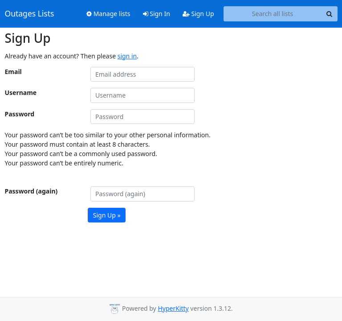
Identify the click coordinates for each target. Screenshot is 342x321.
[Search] (330, 13)
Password (20, 114)
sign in (127, 56)
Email (13, 71)
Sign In (156, 13)
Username (21, 92)
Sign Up (198, 13)
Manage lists (108, 13)
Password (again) (31, 191)
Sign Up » (107, 215)
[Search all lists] (273, 13)
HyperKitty (173, 308)
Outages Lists (29, 13)
